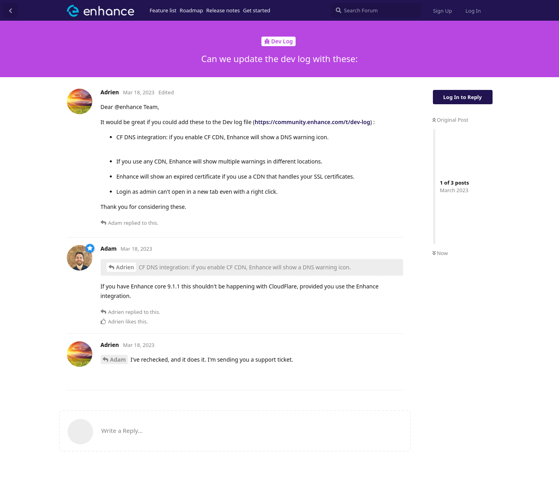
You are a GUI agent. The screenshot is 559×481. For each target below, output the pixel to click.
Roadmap (191, 10)
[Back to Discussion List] (10, 10)
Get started (256, 10)
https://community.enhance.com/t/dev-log (312, 122)
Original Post (450, 119)
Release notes (223, 10)
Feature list (163, 10)
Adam (118, 359)
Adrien (125, 267)
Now (440, 253)
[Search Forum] (376, 10)
